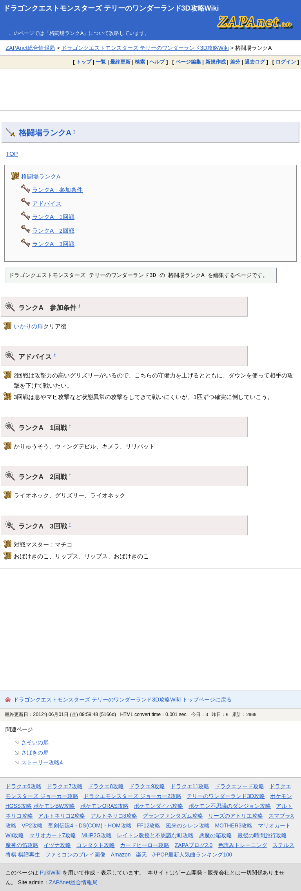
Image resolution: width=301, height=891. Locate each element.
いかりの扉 (28, 326)
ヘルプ (157, 62)
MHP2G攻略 (97, 835)
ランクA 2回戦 (53, 230)
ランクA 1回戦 (53, 216)
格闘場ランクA (45, 132)
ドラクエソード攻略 (239, 786)
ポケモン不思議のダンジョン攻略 (230, 806)
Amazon (121, 854)
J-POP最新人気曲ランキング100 (192, 854)
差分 (235, 62)
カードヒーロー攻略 (144, 845)
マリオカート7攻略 (52, 835)
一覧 (101, 62)
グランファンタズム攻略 (173, 816)
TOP (12, 153)
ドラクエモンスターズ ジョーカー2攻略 (132, 796)
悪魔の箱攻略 (215, 835)
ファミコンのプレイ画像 (75, 854)
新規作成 (215, 62)
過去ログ (255, 62)
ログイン (286, 62)
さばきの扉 (35, 752)
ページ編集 (188, 62)
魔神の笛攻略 (21, 845)
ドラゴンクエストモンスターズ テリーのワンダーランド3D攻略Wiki (111, 8)
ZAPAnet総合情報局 (30, 48)
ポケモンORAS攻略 (104, 806)
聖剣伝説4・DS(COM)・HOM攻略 (90, 825)
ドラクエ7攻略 (65, 786)
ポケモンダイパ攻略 (158, 806)
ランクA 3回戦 (53, 244)
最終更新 (120, 62)
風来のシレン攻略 (188, 825)
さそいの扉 (35, 742)
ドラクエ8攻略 (106, 786)
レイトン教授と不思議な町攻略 (155, 835)
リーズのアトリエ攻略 (235, 816)
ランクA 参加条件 (57, 189)
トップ (83, 62)
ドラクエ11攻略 (189, 786)
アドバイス (47, 203)
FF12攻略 (148, 825)
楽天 (141, 854)
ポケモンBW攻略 (54, 806)
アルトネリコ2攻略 (61, 816)
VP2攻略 (32, 825)
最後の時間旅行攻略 (262, 835)
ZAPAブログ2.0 (193, 845)
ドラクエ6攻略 (23, 786)
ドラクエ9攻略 (147, 786)
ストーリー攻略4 (42, 762)
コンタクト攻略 (95, 845)
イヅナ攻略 (57, 845)
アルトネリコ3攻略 (114, 816)
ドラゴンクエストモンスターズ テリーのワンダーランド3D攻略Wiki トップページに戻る (122, 699)
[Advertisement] (150, 89)
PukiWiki (50, 872)
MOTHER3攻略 (233, 825)
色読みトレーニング (242, 845)
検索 (140, 62)
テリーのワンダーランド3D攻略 (226, 796)
